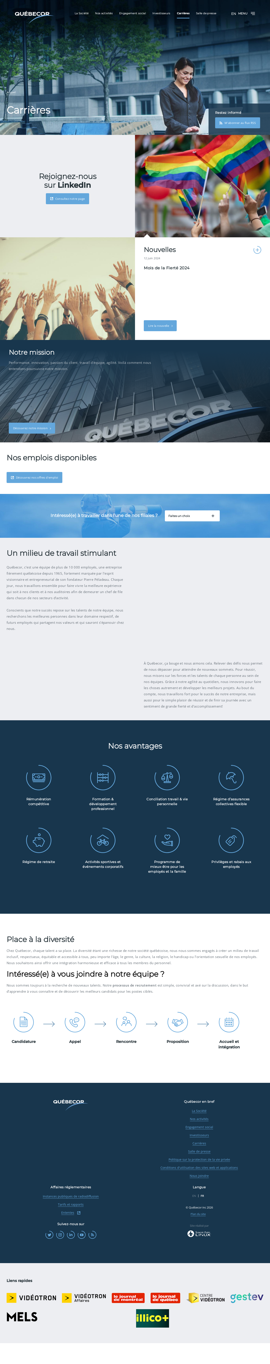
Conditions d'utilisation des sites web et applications (199, 1188)
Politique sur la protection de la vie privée (199, 1180)
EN (233, 14)
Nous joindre (199, 1196)
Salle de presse (199, 1172)
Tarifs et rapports (71, 1225)
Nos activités (199, 1140)
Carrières (199, 1164)
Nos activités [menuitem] (104, 13)
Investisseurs (199, 1156)
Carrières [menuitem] (183, 13)
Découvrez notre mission (30, 428)
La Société (199, 1132)
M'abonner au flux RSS (238, 123)
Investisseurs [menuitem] (161, 13)
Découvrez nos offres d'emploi (34, 477)
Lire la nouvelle (159, 326)
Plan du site (198, 1235)
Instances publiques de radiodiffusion (71, 1217)
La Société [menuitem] (82, 13)
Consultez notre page (67, 199)
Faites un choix (179, 516)
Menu (246, 13)
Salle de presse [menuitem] (206, 13)
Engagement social (199, 1148)
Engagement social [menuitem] (132, 13)
